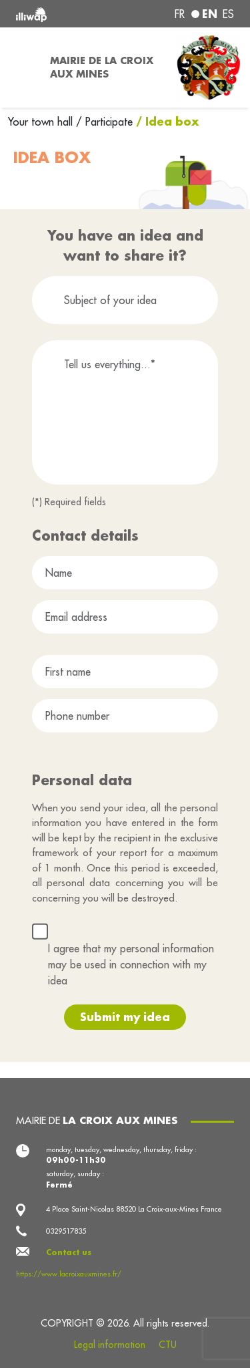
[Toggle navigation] (21, 67)
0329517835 (66, 1231)
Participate (109, 121)
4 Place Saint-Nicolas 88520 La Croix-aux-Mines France (134, 1209)
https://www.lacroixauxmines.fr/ (68, 1273)
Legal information (109, 1345)
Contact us (68, 1252)
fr (180, 14)
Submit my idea (125, 1017)
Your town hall (42, 121)
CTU (168, 1345)
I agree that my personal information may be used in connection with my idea (131, 964)
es (228, 14)
